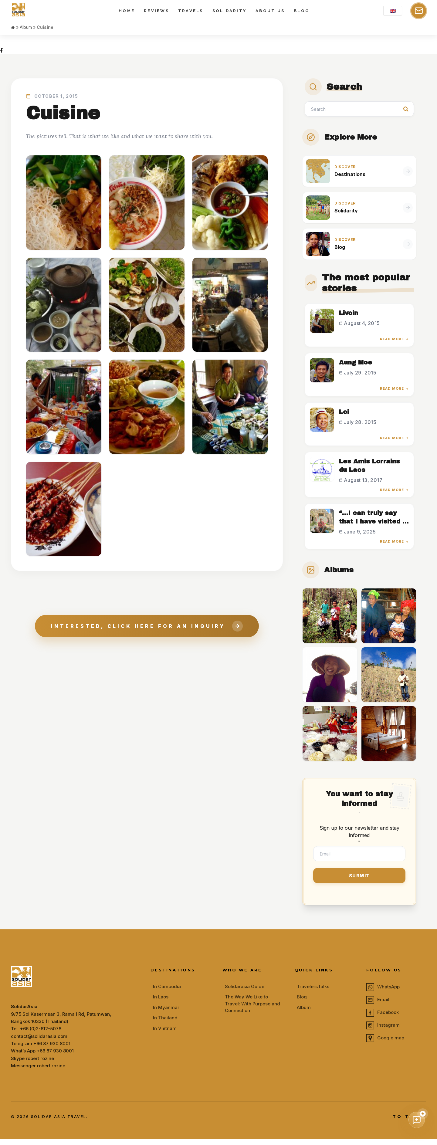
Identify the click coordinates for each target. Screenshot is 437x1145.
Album (26, 39)
